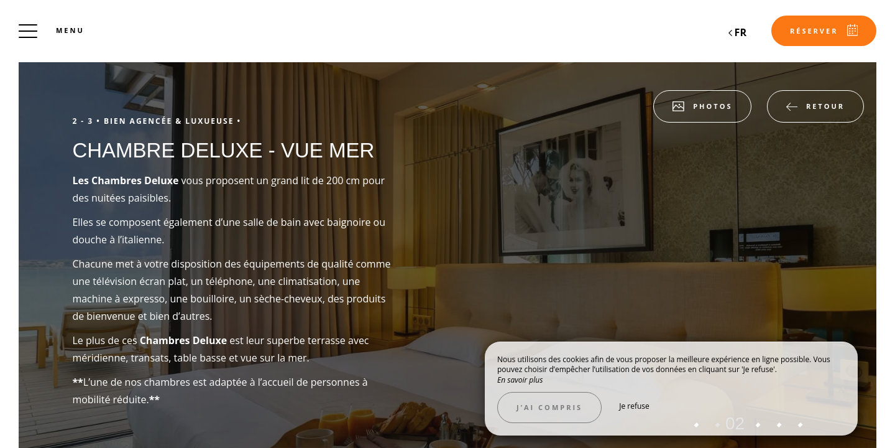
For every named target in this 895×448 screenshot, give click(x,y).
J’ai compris (549, 407)
